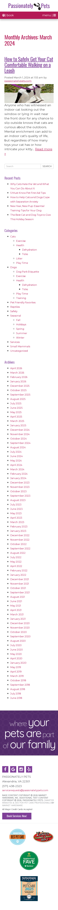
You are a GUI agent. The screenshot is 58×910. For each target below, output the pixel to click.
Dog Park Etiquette (27, 271)
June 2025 (16, 407)
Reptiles (15, 306)
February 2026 (18, 377)
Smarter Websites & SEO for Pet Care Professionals (28, 801)
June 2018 (16, 697)
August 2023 (18, 500)
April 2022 (16, 566)
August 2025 (18, 399)
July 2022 (15, 557)
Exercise (21, 240)
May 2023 (16, 513)
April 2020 (16, 658)
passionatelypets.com (18, 80)
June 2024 (16, 456)
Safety (13, 311)
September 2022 (20, 548)
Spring (20, 328)
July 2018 (15, 693)
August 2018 (17, 689)
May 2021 (15, 605)
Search (47, 166)
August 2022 (18, 552)
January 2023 (18, 530)
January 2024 (18, 478)
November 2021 (19, 583)
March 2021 (17, 614)
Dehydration (29, 249)
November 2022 (20, 539)
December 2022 (20, 535)
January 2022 (18, 574)
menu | (49, 15)
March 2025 (17, 421)
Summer (21, 333)
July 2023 (15, 504)
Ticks (25, 254)
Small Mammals (20, 346)
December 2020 (20, 623)
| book (8, 15)
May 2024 (16, 460)
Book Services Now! (17, 816)
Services (15, 342)
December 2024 (20, 429)
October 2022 (18, 544)
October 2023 (18, 491)
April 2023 (16, 517)
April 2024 (16, 464)
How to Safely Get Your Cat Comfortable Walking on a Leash (28, 64)
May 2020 (16, 654)
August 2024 (18, 447)
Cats (12, 236)
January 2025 (18, 425)
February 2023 (18, 526)
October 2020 (18, 632)
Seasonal (15, 315)
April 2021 (16, 610)
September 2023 (20, 495)
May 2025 (16, 412)
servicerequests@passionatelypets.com (25, 790)
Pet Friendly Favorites (23, 302)
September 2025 (20, 394)
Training (21, 298)
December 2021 (19, 579)
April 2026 (16, 368)
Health (20, 245)
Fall (18, 320)
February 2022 (18, 570)
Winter (20, 337)
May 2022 (16, 561)
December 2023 (20, 482)
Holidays (21, 324)
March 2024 (17, 469)
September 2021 (20, 592)
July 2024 (15, 451)
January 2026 (18, 381)
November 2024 (20, 434)
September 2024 (20, 443)
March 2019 (17, 676)
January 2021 (18, 618)
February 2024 (19, 473)
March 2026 (17, 372)
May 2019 (15, 667)
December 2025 (20, 385)
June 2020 (16, 649)
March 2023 (17, 522)
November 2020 (20, 627)
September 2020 (20, 636)
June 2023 (16, 508)
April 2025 (16, 416)
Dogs (13, 267)
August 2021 (17, 596)
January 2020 (18, 662)
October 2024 (18, 438)
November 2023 (20, 486)
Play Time (22, 262)
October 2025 (18, 390)
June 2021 (16, 601)
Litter (19, 258)
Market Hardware (12, 805)
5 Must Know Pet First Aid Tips (28, 192)
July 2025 (15, 403)
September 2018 (20, 684)
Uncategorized (19, 350)
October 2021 (18, 588)
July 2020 (15, 645)
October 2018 (18, 680)
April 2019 (16, 671)
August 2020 (18, 640)
